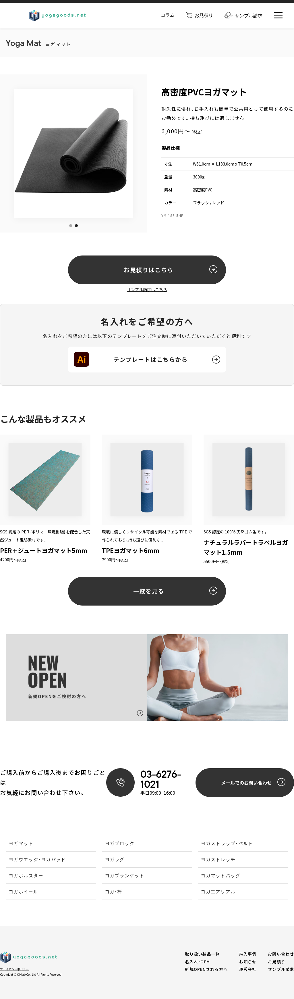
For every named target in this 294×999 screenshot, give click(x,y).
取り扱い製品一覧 (202, 954)
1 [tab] (70, 225)
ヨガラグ (115, 860)
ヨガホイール (23, 892)
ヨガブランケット (124, 876)
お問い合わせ (281, 954)
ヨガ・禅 (113, 892)
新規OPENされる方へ (206, 969)
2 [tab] (76, 225)
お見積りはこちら (170, 269)
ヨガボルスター (26, 876)
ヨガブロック (120, 844)
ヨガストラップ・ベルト (227, 844)
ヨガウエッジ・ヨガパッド (37, 860)
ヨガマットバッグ (220, 876)
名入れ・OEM (197, 962)
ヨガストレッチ (218, 860)
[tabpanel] (79, 153)
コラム (168, 15)
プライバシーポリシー (14, 969)
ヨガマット (21, 844)
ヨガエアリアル (218, 892)
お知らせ (247, 962)
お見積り (199, 15)
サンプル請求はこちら (147, 289)
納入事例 (247, 954)
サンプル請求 (243, 15)
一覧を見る (175, 591)
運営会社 (247, 969)
